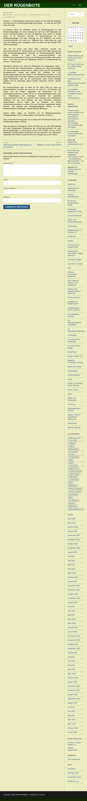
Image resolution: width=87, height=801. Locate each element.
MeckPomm (72, 352)
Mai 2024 (71, 615)
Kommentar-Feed (74, 777)
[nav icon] (79, 5)
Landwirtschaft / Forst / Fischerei (74, 309)
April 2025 (71, 569)
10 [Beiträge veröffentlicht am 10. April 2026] (78, 32)
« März (70, 46)
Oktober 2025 (73, 544)
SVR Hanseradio (74, 759)
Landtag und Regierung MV (73, 303)
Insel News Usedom (75, 264)
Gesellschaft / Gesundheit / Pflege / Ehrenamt (76, 253)
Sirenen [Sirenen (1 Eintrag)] (78, 491)
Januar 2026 (72, 531)
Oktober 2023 (73, 644)
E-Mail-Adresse (10, 188)
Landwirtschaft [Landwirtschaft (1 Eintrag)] (73, 480)
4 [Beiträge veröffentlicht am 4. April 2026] (80, 30)
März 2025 (72, 573)
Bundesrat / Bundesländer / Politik (73, 203)
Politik (70, 379)
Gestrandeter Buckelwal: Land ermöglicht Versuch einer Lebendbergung (75, 94)
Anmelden (71, 769)
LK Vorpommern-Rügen (74, 347)
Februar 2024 (73, 627)
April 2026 (71, 519)
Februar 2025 (73, 577)
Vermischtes (72, 423)
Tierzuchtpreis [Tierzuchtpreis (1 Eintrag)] (73, 500)
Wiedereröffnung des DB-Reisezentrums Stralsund (75, 58)
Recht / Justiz (73, 390)
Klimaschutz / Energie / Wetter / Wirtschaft (74, 291)
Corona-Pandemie (74, 216)
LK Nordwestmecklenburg (76, 330)
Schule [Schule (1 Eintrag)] (71, 491)
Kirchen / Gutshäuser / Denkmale (72, 274)
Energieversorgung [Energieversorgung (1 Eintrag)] (75, 471)
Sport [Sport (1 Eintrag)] (70, 497)
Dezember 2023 (74, 636)
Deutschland (72, 226)
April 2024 (71, 619)
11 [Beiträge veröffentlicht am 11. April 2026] (80, 32)
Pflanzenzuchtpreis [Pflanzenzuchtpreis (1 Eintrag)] (75, 488)
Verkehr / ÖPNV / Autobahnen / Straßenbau (74, 417)
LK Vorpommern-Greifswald (74, 340)
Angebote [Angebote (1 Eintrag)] (72, 443)
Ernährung (72, 236)
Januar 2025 (72, 581)
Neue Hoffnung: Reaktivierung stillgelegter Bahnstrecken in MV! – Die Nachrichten (75, 155)
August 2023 (72, 653)
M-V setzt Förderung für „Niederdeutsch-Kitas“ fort (75, 66)
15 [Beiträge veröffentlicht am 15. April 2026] (73, 35)
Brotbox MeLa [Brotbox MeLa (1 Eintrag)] (73, 449)
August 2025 (72, 552)
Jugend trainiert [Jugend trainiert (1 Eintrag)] (74, 474)
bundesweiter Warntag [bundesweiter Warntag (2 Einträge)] (73, 453)
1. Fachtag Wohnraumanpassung (76, 74)
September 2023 (74, 648)
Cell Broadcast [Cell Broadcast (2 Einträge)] (73, 457)
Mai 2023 (71, 665)
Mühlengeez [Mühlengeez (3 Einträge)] (73, 485)
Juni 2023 (71, 661)
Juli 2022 (71, 707)
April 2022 (71, 720)
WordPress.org (73, 781)
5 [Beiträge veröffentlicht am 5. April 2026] (82, 30)
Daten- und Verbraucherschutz (75, 221)
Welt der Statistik (74, 427)
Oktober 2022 (73, 694)
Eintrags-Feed (73, 773)
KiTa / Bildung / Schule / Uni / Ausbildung (73, 283)
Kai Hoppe (72, 131)
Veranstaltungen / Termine (74, 410)
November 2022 (74, 690)
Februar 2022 (73, 728)
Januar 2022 (72, 732)
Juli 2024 (71, 607)
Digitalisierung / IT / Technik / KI (75, 231)
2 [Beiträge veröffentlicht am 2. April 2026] (75, 30)
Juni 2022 (71, 711)
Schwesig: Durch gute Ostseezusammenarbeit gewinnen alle (76, 82)
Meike (70, 140)
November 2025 (74, 540)
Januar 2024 (72, 632)
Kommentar (8, 163)
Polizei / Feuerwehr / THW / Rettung (75, 384)
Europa (70, 241)
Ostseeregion (73, 371)
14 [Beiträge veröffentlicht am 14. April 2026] (71, 35)
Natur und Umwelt (74, 367)
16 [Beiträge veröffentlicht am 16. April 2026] (75, 35)
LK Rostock (72, 335)
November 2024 (74, 590)
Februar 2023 (73, 678)
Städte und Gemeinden (72, 399)
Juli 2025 (71, 556)
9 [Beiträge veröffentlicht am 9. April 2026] (75, 32)
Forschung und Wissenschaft (73, 246)
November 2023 (74, 640)
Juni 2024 (71, 611)
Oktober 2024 (73, 594)
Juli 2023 (71, 657)
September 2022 (74, 699)
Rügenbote (8, 15)
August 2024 (72, 602)
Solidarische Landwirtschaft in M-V (75, 144)
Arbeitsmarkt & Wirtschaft (39, 15)
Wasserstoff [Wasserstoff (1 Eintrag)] (72, 506)
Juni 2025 (71, 560)
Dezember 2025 (74, 535)
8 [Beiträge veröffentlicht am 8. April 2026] (73, 32)
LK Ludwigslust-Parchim (74, 315)
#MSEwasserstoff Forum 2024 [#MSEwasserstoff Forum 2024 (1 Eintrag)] (74, 439)
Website (6, 197)
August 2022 (72, 703)
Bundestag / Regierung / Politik (75, 210)
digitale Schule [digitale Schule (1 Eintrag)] (73, 468)
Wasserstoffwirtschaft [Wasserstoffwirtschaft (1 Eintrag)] (76, 509)
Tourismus (71, 404)
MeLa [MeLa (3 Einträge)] (70, 483)
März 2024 (72, 623)
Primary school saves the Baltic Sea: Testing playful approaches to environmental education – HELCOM (76, 116)
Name (6, 179)
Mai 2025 (71, 565)
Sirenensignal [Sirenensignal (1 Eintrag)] (73, 494)
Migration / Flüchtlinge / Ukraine (75, 361)
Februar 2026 (73, 527)
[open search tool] (74, 5)
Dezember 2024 (74, 586)
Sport (70, 394)
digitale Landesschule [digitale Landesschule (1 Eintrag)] (73, 464)
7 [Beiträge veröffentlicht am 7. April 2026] (71, 32)
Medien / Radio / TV (75, 356)
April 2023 (71, 669)
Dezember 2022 (74, 686)
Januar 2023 (72, 682)
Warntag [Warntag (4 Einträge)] (71, 503)
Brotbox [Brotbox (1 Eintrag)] (71, 446)
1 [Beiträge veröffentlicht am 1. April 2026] (73, 30)
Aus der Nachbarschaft (73, 196)
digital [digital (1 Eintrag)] (71, 460)
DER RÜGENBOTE (22, 5)
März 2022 (72, 724)
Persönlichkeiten (74, 375)
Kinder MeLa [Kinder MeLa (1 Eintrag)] (73, 477)
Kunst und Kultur (74, 297)
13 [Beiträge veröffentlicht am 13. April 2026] (69, 35)
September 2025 (74, 548)
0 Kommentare (9, 17)
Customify (41, 794)
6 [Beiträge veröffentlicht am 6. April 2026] (68, 32)
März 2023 (72, 674)
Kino (69, 268)
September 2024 (74, 598)
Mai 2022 (71, 715)
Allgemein (71, 184)
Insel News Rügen (74, 260)
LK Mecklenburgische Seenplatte (74, 323)
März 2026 (72, 523)
